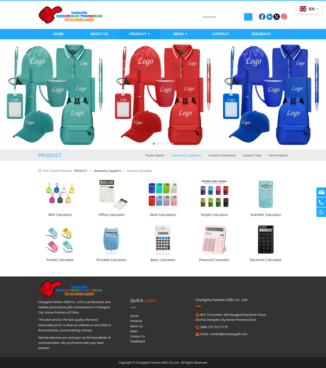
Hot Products (278, 155)
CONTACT (220, 34)
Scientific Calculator (265, 214)
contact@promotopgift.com (228, 334)
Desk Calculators (163, 214)
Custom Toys (252, 155)
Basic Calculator (163, 260)
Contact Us (137, 336)
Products (136, 321)
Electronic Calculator (266, 260)
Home (134, 316)
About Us (136, 326)
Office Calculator (112, 214)
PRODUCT (139, 34)
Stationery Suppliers (186, 155)
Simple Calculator (214, 214)
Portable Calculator (111, 260)
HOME (58, 34)
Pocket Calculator (60, 260)
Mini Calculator (60, 214)
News (134, 331)
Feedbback (137, 341)
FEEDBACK (261, 34)
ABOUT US (99, 34)
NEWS (180, 34)
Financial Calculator (214, 260)
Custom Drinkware (222, 155)
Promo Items (154, 155)
